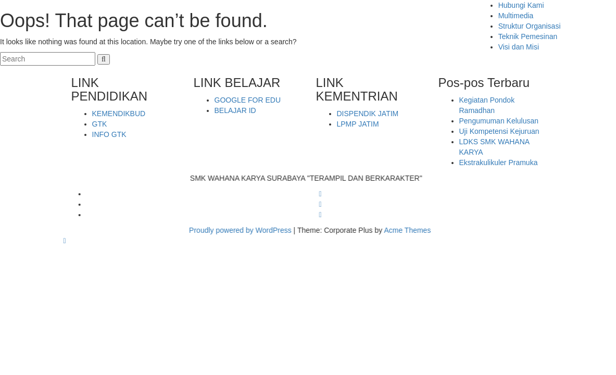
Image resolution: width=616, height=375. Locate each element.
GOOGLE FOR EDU (248, 100)
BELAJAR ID (235, 110)
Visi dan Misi (518, 47)
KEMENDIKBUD (119, 113)
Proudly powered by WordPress (246, 230)
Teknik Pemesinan (528, 36)
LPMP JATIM (358, 124)
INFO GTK (109, 134)
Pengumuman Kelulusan (499, 121)
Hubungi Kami (521, 5)
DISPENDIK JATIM (368, 113)
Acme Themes (413, 230)
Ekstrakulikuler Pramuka (498, 162)
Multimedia (516, 15)
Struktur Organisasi (529, 26)
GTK (99, 124)
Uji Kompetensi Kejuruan (499, 131)
